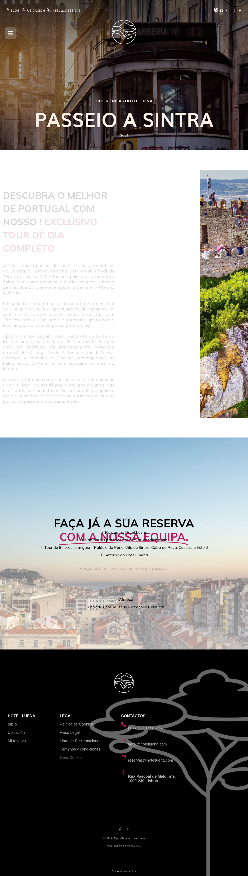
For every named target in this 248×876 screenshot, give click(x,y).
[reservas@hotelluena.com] (123, 756)
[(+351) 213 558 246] (123, 724)
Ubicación (16, 732)
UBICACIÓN (36, 10)
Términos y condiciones (80, 749)
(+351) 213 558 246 (145, 728)
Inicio (12, 724)
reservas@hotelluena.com (150, 760)
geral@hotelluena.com (147, 744)
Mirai (133, 871)
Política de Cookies (76, 724)
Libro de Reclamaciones (80, 741)
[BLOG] (7, 10)
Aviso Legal (70, 732)
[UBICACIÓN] (23, 10)
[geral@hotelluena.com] (123, 740)
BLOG (15, 10)
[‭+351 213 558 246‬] (49, 10)
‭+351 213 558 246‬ (66, 10)
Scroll (124, 135)
